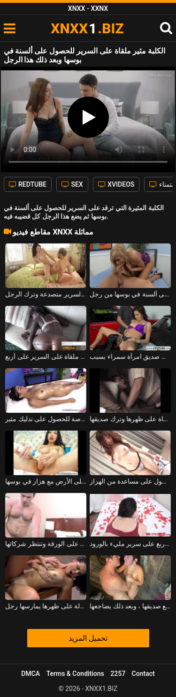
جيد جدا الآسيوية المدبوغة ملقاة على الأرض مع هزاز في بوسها (45, 481)
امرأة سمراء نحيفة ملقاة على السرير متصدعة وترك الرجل (45, 294)
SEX (72, 184)
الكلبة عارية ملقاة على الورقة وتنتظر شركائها (45, 543)
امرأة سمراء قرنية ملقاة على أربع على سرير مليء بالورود (130, 543)
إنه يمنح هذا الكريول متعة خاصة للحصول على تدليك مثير (45, 419)
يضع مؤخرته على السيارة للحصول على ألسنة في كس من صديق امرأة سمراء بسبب (130, 356)
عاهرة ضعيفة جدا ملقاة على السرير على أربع (45, 356)
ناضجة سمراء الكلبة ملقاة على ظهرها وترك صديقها (130, 419)
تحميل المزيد (88, 638)
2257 (117, 673)
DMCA (30, 673)
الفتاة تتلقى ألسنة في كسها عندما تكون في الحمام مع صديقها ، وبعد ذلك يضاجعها (130, 606)
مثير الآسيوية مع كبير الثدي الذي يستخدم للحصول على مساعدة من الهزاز (130, 481)
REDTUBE (27, 184)
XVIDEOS (116, 184)
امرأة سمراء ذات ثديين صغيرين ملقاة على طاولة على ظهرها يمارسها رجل (45, 606)
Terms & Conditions (75, 673)
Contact (143, 673)
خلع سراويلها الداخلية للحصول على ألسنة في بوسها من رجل (130, 294)
